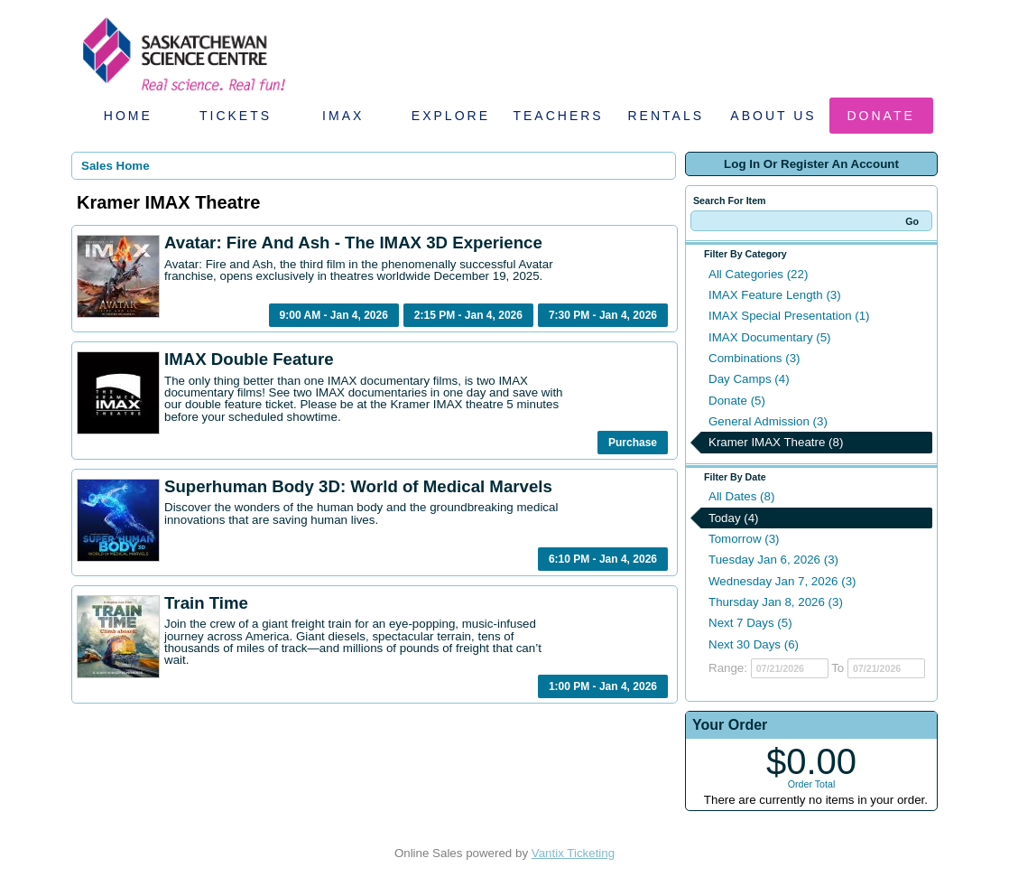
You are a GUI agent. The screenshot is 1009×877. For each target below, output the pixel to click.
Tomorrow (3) (744, 539)
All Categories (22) (758, 274)
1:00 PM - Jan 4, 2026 (603, 686)
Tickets (235, 115)
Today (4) (733, 518)
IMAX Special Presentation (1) (789, 315)
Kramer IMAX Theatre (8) (775, 442)
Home (128, 115)
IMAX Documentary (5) (769, 337)
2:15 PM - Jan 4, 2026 (468, 315)
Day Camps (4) (749, 379)
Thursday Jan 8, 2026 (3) (775, 602)
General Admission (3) (768, 421)
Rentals (666, 115)
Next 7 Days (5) (750, 623)
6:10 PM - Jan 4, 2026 (603, 559)
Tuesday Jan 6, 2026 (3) (773, 559)
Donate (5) (736, 400)
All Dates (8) (741, 496)
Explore (451, 115)
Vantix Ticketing (573, 853)
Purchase (632, 442)
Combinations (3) (754, 358)
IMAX (343, 115)
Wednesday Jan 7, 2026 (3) (782, 581)
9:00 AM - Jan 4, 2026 (334, 315)
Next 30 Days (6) (753, 644)
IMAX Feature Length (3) (774, 295)
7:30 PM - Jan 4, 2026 (603, 315)
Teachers (558, 115)
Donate (881, 115)
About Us (773, 115)
